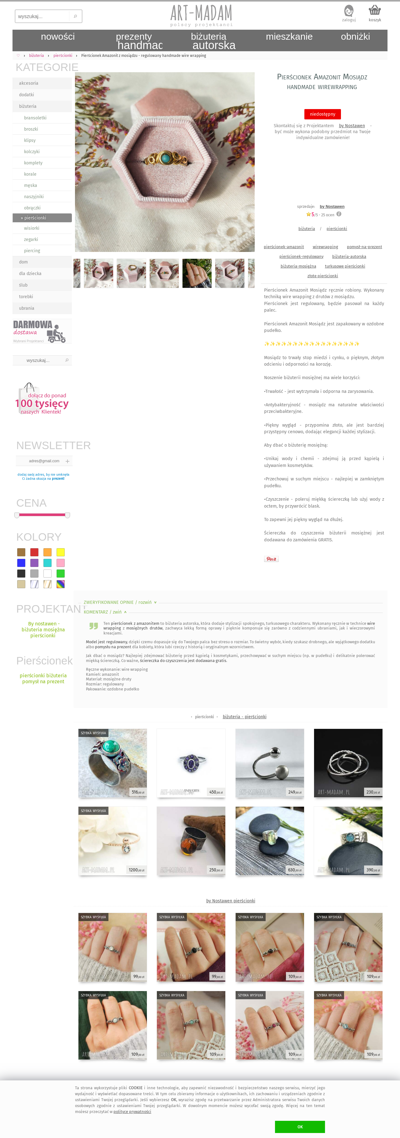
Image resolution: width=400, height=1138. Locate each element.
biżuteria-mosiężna (298, 266)
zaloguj (349, 20)
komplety (33, 163)
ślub (23, 285)
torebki (26, 296)
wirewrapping (325, 246)
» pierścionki (33, 218)
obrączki (32, 208)
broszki (31, 129)
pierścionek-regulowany (301, 256)
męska (30, 185)
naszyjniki (34, 196)
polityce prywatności (132, 1111)
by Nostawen (352, 125)
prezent (58, 479)
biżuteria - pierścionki (245, 716)
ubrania (26, 308)
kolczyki (32, 151)
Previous (83, 163)
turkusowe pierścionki (345, 266)
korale (30, 174)
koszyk (375, 20)
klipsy (30, 140)
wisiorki (31, 228)
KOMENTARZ (106, 612)
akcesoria (28, 83)
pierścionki (337, 228)
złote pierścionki (323, 275)
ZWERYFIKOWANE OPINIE (121, 602)
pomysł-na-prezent (364, 246)
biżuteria (28, 106)
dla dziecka (30, 273)
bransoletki (35, 118)
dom (23, 262)
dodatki (26, 95)
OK (300, 1127)
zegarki (31, 239)
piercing (32, 250)
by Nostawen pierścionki (230, 901)
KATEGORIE (44, 67)
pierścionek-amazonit (284, 246)
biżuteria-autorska (349, 256)
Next (244, 163)
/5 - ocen (320, 215)
